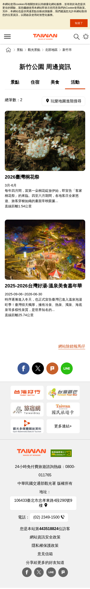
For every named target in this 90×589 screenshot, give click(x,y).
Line (51, 572)
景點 (20, 50)
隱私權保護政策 (45, 545)
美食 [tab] (55, 82)
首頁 (8, 50)
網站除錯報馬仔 (71, 346)
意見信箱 (45, 554)
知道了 (79, 23)
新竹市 (67, 50)
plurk (63, 572)
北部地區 (51, 50)
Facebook (27, 572)
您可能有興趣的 (86, 37)
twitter (38, 368)
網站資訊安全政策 (45, 537)
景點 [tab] (15, 82)
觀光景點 (34, 50)
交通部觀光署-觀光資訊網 (45, 37)
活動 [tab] (75, 82)
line (67, 368)
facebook (24, 368)
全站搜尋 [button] (76, 37)
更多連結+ (63, 426)
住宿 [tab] (35, 82)
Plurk (52, 368)
